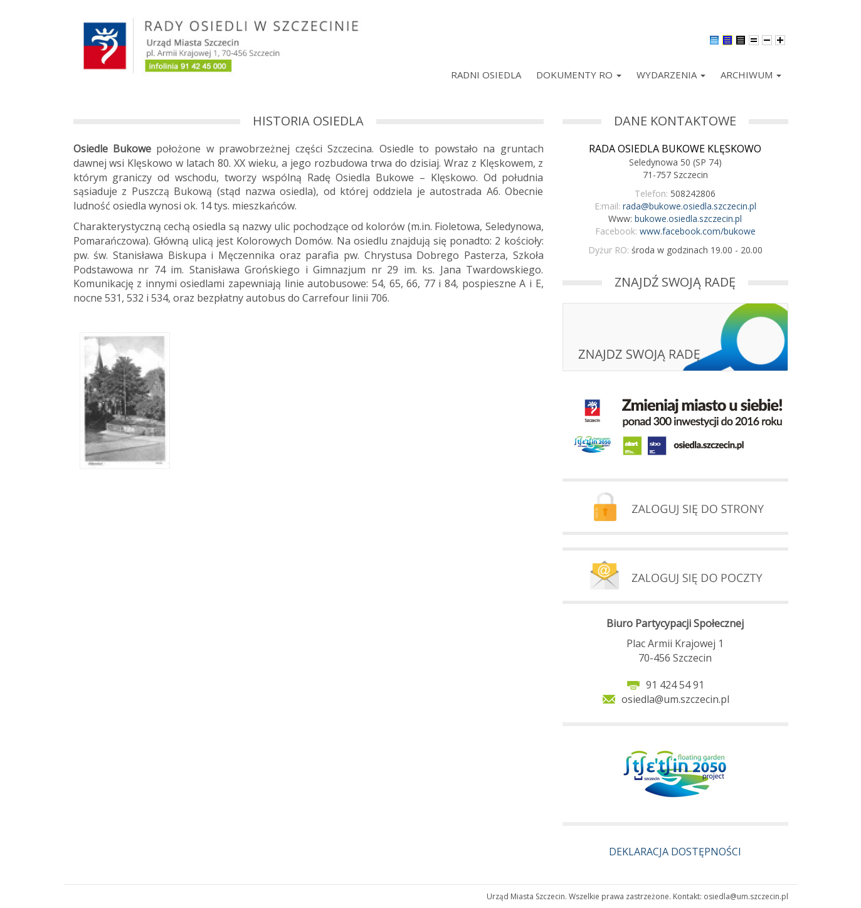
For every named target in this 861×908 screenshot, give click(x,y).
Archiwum (751, 74)
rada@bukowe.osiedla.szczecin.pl (689, 206)
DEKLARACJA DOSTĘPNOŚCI (675, 851)
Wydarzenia (671, 74)
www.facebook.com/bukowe (698, 231)
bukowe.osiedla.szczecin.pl (688, 218)
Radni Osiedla (486, 74)
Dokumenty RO (578, 74)
